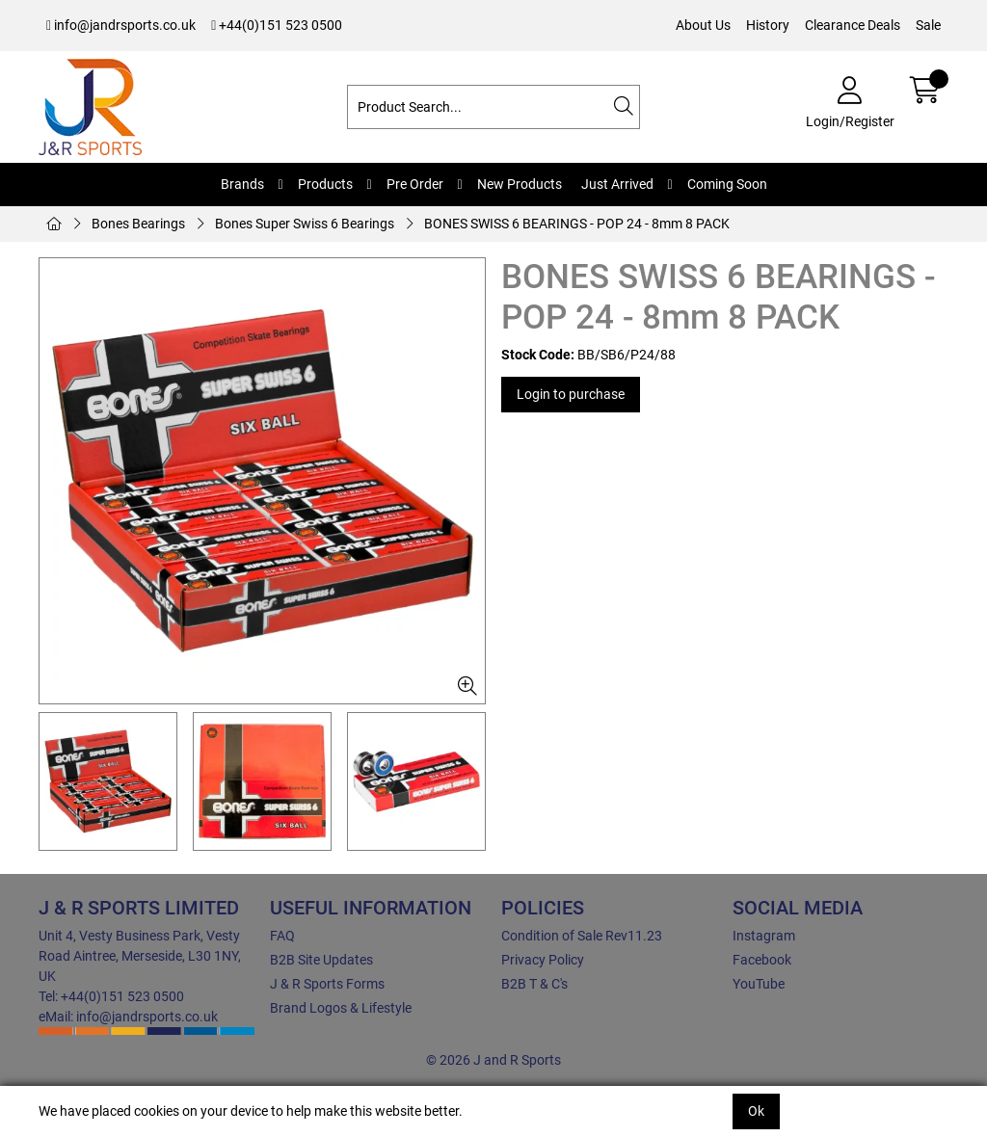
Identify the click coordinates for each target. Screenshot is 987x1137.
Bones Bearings (138, 223)
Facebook (762, 959)
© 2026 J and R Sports (493, 1060)
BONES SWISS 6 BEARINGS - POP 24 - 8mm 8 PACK (577, 223)
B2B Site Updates (321, 959)
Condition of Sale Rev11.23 (581, 935)
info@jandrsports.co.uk (121, 25)
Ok (756, 1111)
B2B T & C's (534, 984)
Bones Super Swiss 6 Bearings (304, 223)
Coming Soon (727, 184)
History (767, 25)
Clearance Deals (852, 25)
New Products (519, 184)
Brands (242, 184)
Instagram (764, 935)
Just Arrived (617, 184)
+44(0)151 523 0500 (276, 25)
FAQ (282, 935)
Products (325, 184)
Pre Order (415, 184)
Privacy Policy (542, 959)
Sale (928, 25)
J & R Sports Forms (327, 984)
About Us (703, 25)
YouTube (759, 984)
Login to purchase (571, 394)
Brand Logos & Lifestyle (341, 1008)
